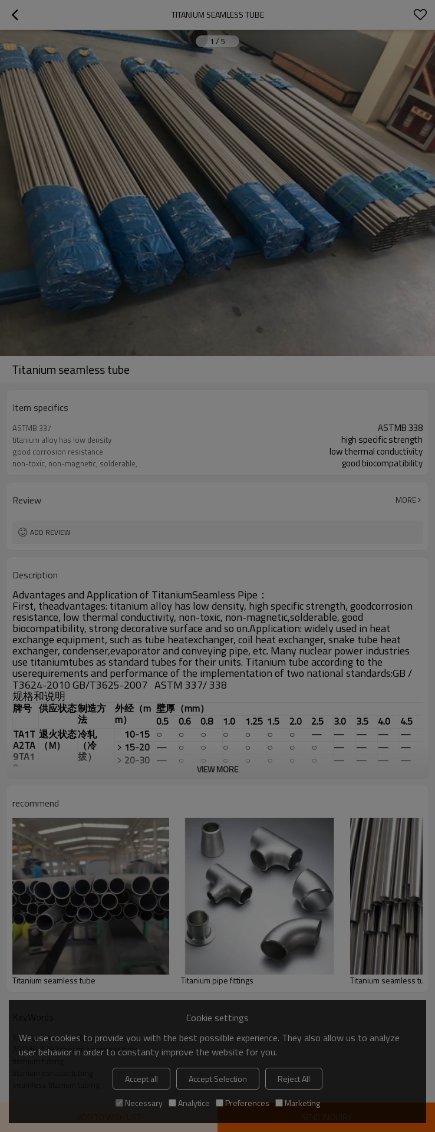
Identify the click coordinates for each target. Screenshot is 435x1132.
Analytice (189, 1103)
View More (217, 769)
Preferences (242, 1103)
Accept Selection (218, 1078)
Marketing (297, 1103)
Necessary (139, 1103)
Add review (50, 532)
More (406, 500)
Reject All (294, 1078)
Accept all (141, 1078)
